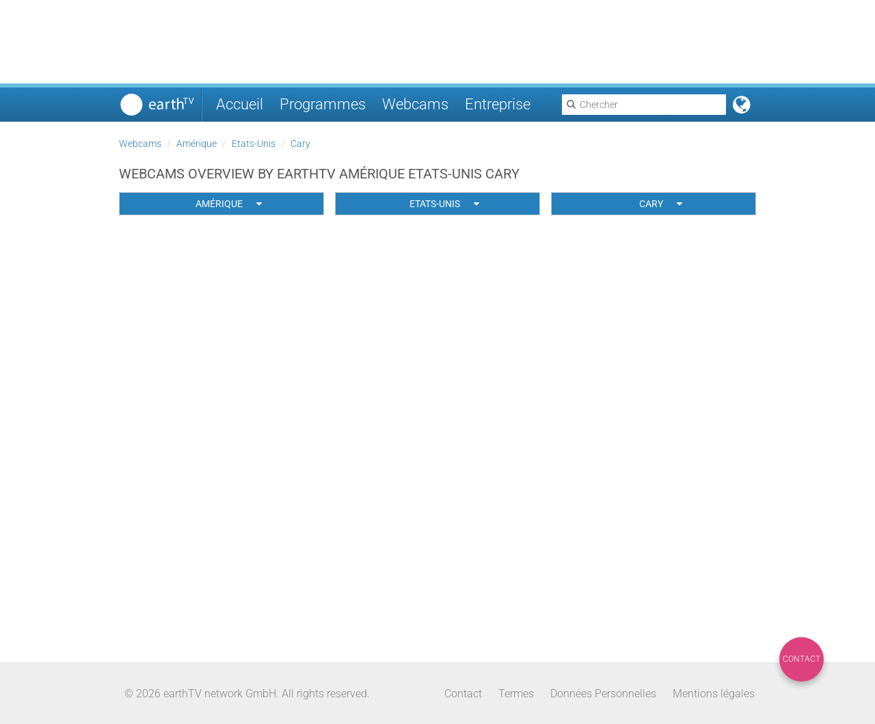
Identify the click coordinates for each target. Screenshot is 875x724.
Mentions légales (714, 693)
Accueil (239, 104)
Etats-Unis (253, 143)
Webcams (415, 104)
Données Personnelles (603, 693)
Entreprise (497, 104)
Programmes (323, 104)
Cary (300, 143)
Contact (801, 659)
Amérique (196, 143)
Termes (516, 693)
